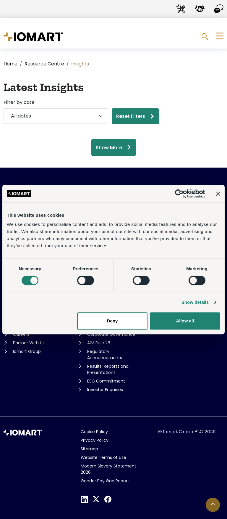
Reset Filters (130, 116)
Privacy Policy (94, 440)
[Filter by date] (55, 116)
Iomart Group (27, 351)
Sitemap (89, 449)
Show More (109, 147)
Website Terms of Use (103, 457)
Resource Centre (44, 63)
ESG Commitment (106, 381)
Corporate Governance (111, 334)
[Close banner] (218, 194)
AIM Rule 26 (98, 343)
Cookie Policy (94, 432)
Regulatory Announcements (104, 354)
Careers (21, 334)
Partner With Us (29, 343)
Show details (195, 302)
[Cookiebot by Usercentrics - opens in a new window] (179, 193)
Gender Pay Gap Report (105, 481)
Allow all (185, 320)
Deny (112, 320)
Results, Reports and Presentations (108, 369)
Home (10, 63)
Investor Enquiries (105, 390)
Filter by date (19, 102)
